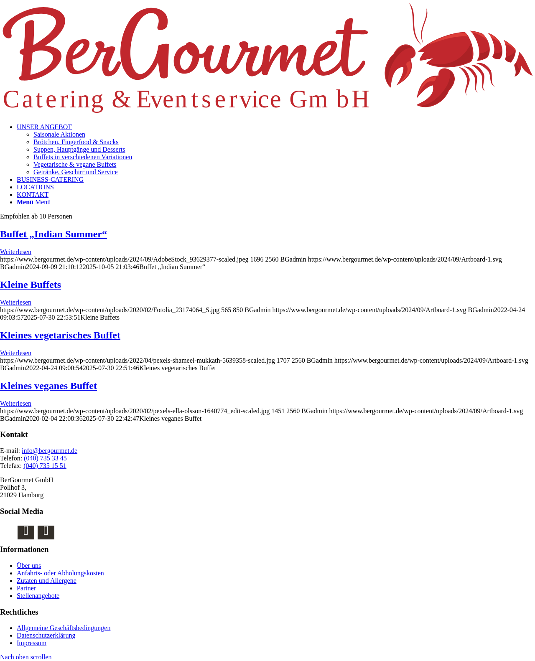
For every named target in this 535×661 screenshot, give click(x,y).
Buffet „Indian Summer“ (53, 234)
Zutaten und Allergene (46, 580)
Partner (26, 588)
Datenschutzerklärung (46, 635)
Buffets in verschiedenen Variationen (82, 156)
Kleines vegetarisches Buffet (60, 335)
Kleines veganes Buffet (48, 385)
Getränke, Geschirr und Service (75, 171)
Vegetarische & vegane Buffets (74, 164)
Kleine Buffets (30, 284)
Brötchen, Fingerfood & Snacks (76, 141)
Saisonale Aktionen (59, 134)
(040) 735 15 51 (44, 465)
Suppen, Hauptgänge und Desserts (79, 149)
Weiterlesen (15, 251)
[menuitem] (276, 149)
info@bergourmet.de (49, 450)
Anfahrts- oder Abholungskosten (60, 573)
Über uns (29, 565)
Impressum (31, 642)
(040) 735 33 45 (45, 458)
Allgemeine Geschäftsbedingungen (63, 627)
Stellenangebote (38, 595)
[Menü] (34, 202)
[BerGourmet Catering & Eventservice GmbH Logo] (267, 112)
